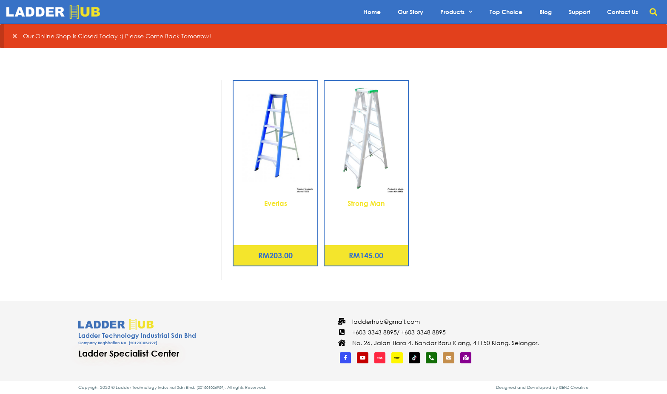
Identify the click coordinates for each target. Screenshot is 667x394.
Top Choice (506, 11)
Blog (545, 11)
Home (372, 11)
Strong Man (366, 203)
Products (456, 12)
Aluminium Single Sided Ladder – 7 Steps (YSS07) (275, 219)
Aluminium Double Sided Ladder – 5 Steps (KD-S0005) (366, 219)
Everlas (275, 203)
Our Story (410, 11)
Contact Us (622, 11)
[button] (654, 12)
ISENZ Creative (574, 387)
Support (579, 11)
